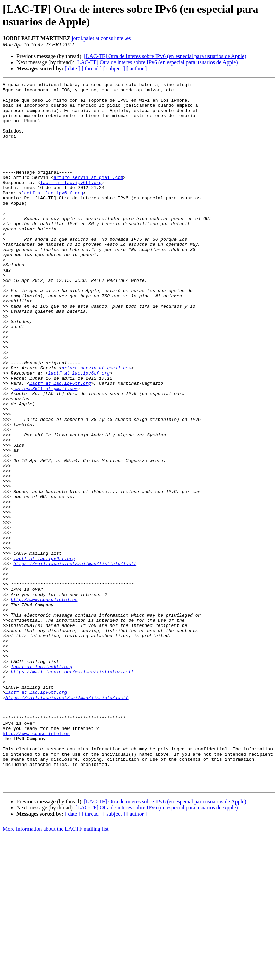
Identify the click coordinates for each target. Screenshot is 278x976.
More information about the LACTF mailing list (55, 970)
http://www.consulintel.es (44, 703)
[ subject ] (114, 68)
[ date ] (72, 68)
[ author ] (136, 68)
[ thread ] (92, 68)
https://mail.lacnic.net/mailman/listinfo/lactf (74, 660)
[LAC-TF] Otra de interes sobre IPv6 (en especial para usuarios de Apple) (165, 56)
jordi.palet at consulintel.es (101, 38)
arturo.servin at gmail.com (88, 197)
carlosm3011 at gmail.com (45, 450)
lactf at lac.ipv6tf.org (70, 203)
